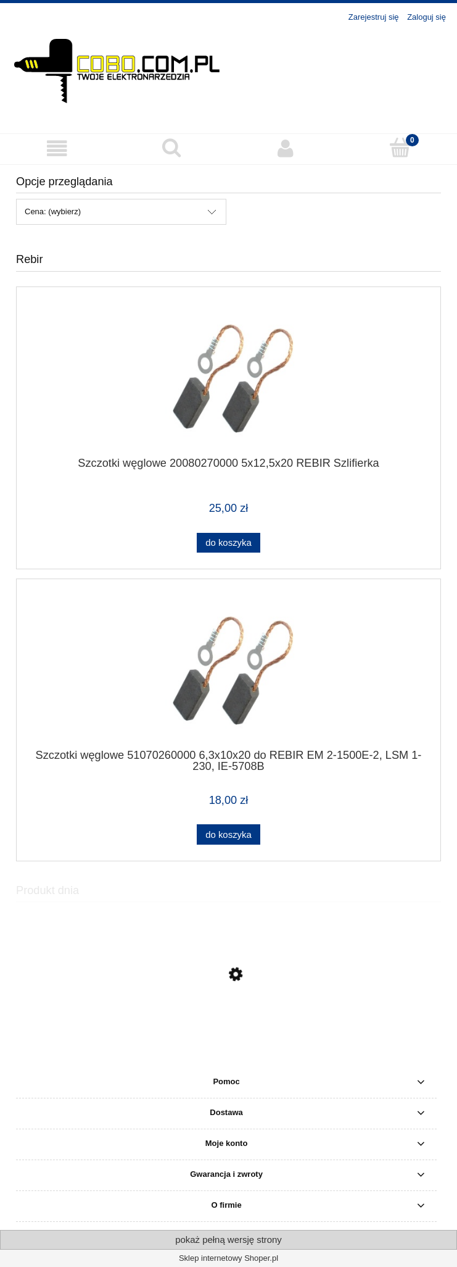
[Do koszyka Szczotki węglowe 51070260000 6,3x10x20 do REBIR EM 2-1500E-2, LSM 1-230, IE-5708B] (228, 834)
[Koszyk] (400, 147)
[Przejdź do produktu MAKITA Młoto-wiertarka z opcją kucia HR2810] (228, 1033)
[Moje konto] (286, 148)
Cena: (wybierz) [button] (53, 211)
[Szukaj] (171, 147)
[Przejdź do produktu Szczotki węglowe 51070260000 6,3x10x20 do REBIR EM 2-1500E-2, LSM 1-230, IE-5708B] (228, 668)
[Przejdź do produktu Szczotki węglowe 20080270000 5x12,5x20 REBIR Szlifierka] (228, 376)
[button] (57, 148)
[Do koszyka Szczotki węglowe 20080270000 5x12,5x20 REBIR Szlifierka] (228, 543)
